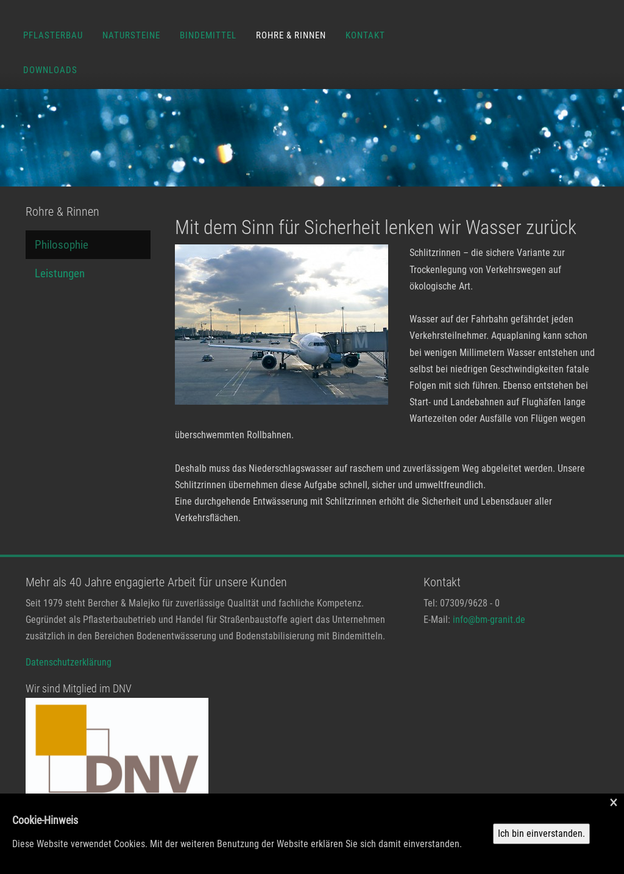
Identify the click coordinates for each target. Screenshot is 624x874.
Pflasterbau (53, 35)
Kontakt (365, 35)
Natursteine (131, 35)
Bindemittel (208, 35)
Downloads (50, 70)
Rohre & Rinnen (291, 35)
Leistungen (60, 273)
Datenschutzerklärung (69, 662)
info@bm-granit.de (489, 619)
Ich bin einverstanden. (541, 833)
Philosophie (61, 245)
